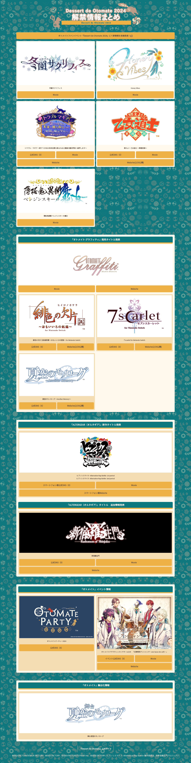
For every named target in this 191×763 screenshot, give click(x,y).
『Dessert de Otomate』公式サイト (96, 748)
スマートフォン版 (57, 485)
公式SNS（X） (36, 154)
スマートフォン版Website (95, 492)
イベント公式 (115, 658)
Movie (55, 94)
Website (55, 162)
